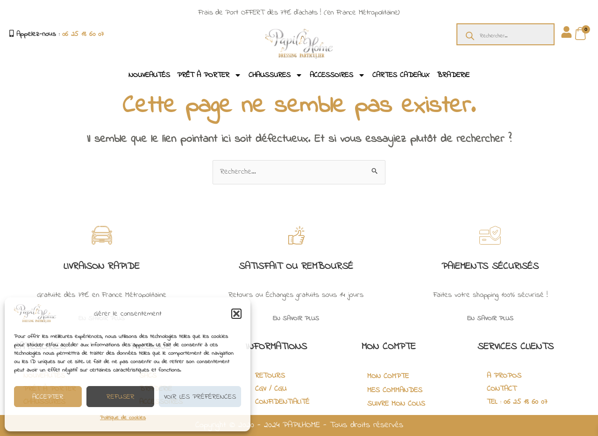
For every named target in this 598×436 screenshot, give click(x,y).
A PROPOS (504, 375)
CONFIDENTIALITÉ (282, 402)
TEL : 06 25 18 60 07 (517, 402)
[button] (236, 313)
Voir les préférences (200, 397)
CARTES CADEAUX (401, 75)
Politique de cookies (123, 418)
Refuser (121, 397)
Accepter (48, 397)
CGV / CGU (270, 388)
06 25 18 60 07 (83, 34)
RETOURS (270, 375)
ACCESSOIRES (337, 75)
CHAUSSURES (276, 75)
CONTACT (501, 388)
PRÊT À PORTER (209, 75)
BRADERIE (453, 75)
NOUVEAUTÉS (149, 75)
